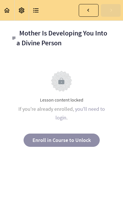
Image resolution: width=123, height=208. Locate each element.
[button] (7, 10)
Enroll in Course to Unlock (61, 140)
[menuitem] (21, 10)
